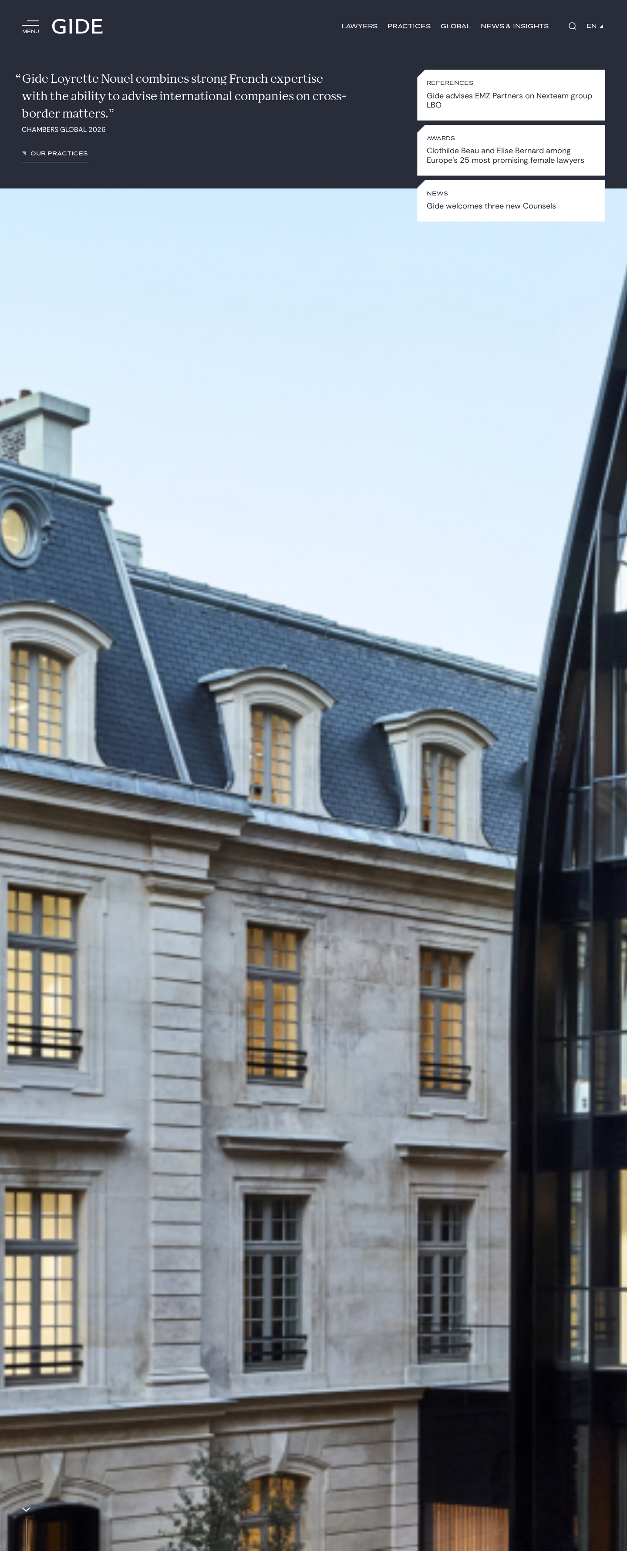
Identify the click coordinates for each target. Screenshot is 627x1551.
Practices (409, 26)
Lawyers (359, 26)
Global (456, 26)
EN (595, 26)
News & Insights (515, 26)
